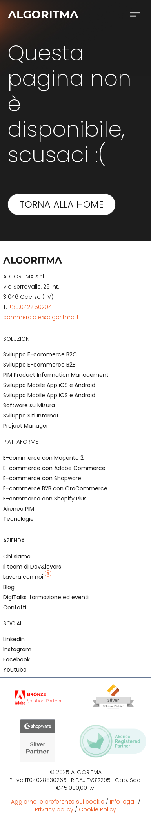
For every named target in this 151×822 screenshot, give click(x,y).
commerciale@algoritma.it (41, 317)
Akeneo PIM (18, 509)
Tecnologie (18, 519)
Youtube (15, 670)
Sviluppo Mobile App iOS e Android (49, 385)
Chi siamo (17, 556)
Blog (9, 587)
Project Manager (25, 426)
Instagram (17, 649)
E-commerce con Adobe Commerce (54, 468)
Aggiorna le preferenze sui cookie (57, 802)
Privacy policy (54, 809)
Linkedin (14, 639)
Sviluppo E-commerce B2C (40, 354)
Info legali (123, 802)
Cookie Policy (97, 809)
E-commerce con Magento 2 (43, 458)
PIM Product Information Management (56, 375)
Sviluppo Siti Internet (31, 415)
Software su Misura (29, 405)
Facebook (16, 659)
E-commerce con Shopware (42, 478)
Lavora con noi (27, 577)
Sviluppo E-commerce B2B (39, 365)
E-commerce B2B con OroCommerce (55, 488)
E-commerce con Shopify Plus (45, 498)
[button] (135, 14)
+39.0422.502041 (31, 307)
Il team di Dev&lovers (32, 567)
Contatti (14, 607)
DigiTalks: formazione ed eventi (46, 597)
